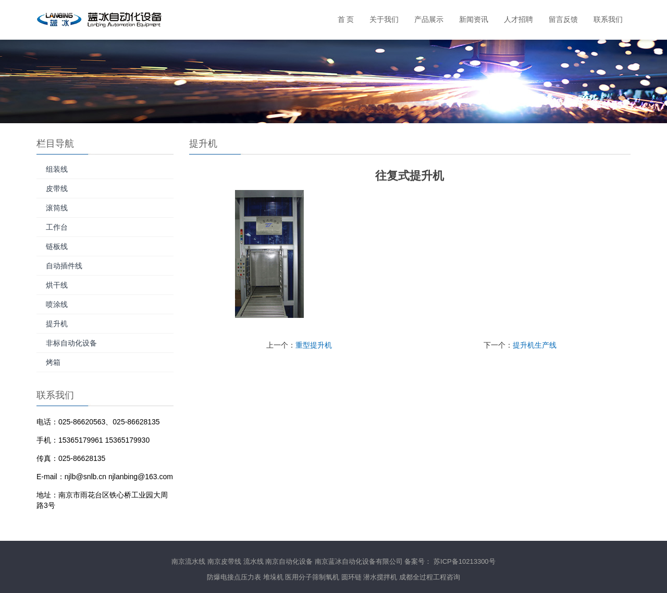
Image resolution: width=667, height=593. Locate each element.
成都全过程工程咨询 (429, 577)
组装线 (57, 169)
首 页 (346, 19)
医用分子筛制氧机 (312, 577)
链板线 (57, 246)
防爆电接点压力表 (234, 577)
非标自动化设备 (71, 343)
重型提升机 (313, 345)
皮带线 (57, 188)
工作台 (57, 227)
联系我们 (608, 19)
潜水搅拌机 (380, 577)
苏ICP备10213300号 (465, 561)
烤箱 (53, 362)
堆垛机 (273, 577)
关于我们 (384, 19)
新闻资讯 (473, 19)
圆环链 (351, 577)
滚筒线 (57, 208)
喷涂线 (57, 304)
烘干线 (57, 285)
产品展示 (428, 19)
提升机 (57, 323)
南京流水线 (188, 561)
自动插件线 (64, 266)
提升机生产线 (535, 345)
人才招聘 (518, 19)
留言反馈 (563, 19)
